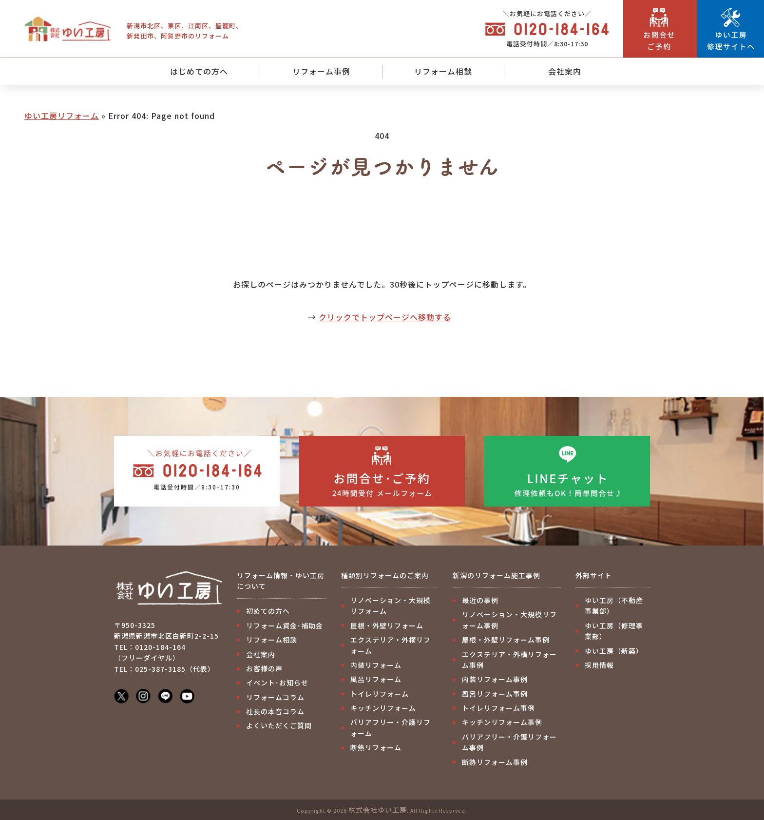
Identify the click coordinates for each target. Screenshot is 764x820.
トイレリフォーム (379, 694)
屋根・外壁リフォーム (386, 625)
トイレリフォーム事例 (498, 708)
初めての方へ (268, 611)
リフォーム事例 (321, 71)
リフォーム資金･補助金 (284, 625)
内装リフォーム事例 (495, 679)
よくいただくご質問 (279, 725)
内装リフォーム (375, 665)
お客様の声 (264, 668)
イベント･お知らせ (277, 682)
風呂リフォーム (375, 679)
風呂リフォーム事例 (495, 694)
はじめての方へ (199, 71)
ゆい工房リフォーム (61, 115)
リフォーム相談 (443, 71)
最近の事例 (480, 600)
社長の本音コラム (275, 711)
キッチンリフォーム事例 (502, 722)
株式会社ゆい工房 (377, 810)
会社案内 (564, 71)
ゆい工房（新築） (614, 651)
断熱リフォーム (375, 747)
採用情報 (599, 665)
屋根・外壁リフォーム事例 (506, 639)
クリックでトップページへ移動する (385, 317)
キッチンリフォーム (383, 708)
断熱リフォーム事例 (495, 762)
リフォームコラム (275, 697)
